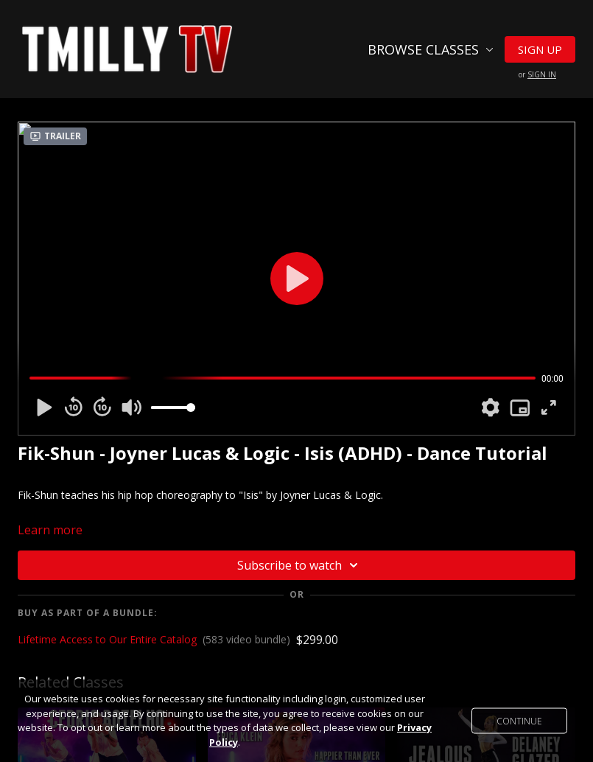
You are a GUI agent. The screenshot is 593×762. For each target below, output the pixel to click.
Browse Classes (431, 49)
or (537, 74)
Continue (519, 721)
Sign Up (540, 49)
